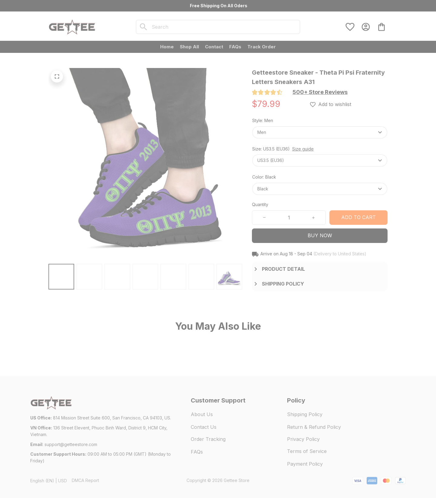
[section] (320, 92)
